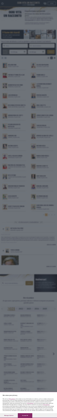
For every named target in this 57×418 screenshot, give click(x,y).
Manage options (9, 415)
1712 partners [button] (12, 399)
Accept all (25, 415)
